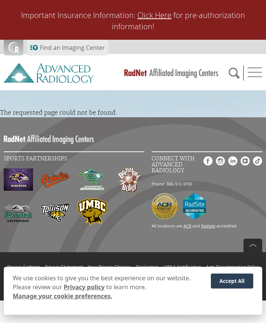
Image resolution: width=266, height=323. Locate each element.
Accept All (232, 280)
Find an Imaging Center (72, 47)
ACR (187, 226)
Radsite (208, 226)
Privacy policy (84, 287)
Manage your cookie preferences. (62, 296)
